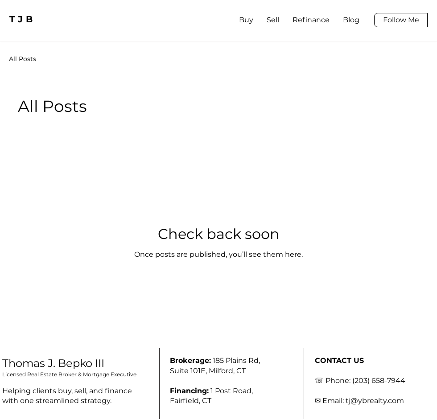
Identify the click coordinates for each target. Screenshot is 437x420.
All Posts (22, 59)
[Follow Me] (401, 20)
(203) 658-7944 (378, 380)
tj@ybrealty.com (375, 400)
